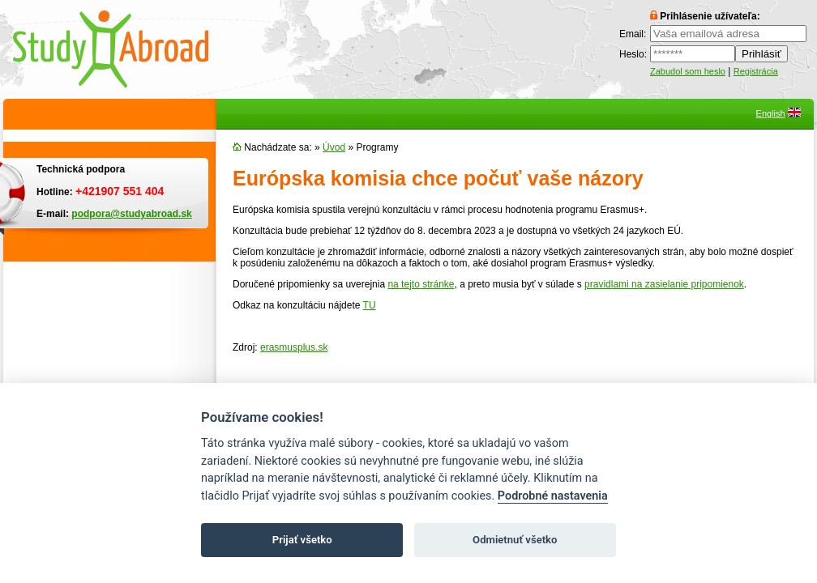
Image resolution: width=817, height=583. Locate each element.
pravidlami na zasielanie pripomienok (664, 284)
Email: (632, 34)
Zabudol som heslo (687, 71)
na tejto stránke (420, 284)
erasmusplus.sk (293, 347)
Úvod (334, 147)
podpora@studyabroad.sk (131, 213)
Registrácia (756, 71)
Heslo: (633, 54)
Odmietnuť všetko (515, 540)
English (770, 113)
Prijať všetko (302, 540)
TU (369, 305)
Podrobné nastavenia (553, 496)
